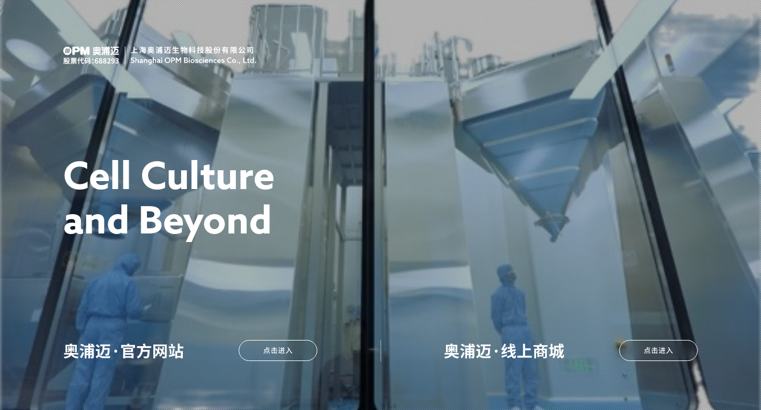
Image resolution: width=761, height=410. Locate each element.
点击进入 (658, 350)
